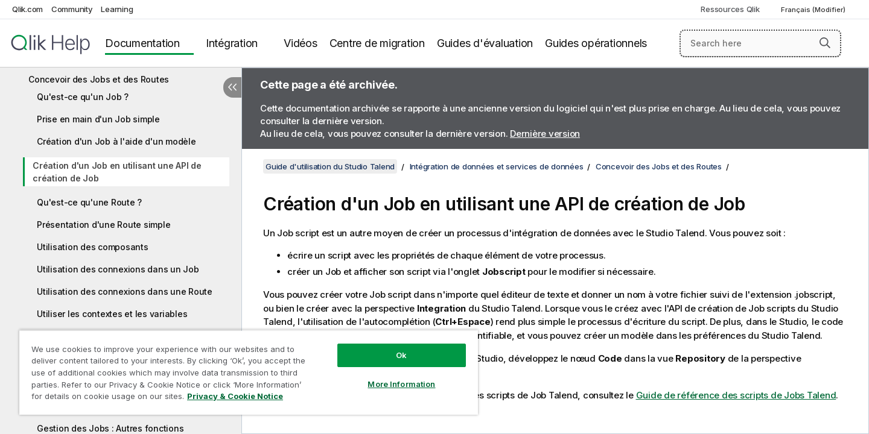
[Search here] (761, 43)
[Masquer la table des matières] (232, 87)
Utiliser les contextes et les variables (112, 314)
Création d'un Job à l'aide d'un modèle (116, 141)
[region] (248, 372)
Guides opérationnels (596, 43)
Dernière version (545, 133)
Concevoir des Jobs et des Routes (98, 79)
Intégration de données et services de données (497, 166)
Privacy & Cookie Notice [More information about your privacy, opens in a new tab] (235, 396)
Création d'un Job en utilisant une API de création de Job (117, 171)
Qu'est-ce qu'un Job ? (83, 97)
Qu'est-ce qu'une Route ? (89, 202)
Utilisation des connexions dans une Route (124, 291)
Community (72, 9)
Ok (401, 355)
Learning (117, 9)
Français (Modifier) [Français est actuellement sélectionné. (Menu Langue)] (814, 9)
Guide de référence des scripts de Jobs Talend (736, 395)
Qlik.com (27, 9)
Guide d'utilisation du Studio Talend (330, 166)
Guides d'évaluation (485, 43)
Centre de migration (377, 43)
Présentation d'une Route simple (103, 224)
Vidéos (300, 43)
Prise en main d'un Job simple (98, 119)
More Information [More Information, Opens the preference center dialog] (401, 384)
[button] (825, 43)
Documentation (142, 43)
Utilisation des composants (92, 247)
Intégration (232, 43)
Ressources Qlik (730, 9)
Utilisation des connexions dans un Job (118, 269)
